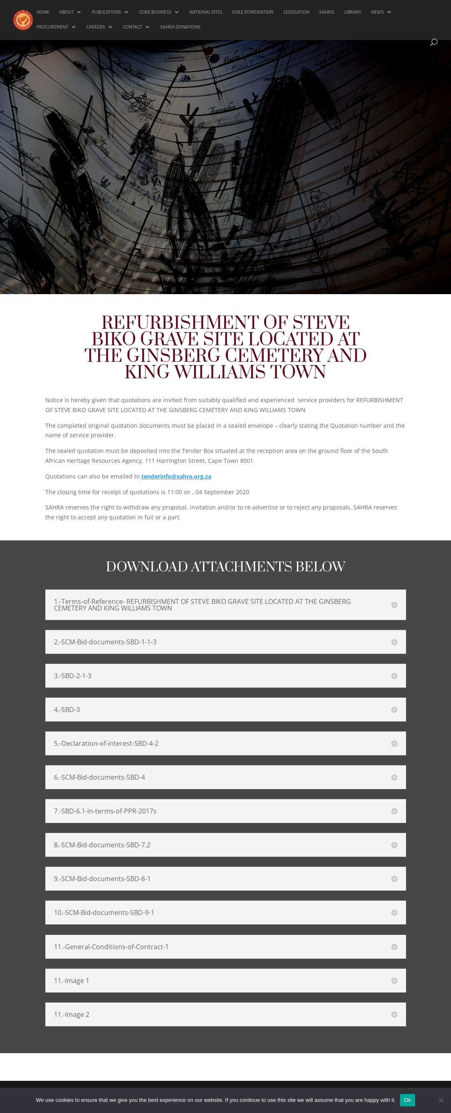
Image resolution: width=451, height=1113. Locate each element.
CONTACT (132, 26)
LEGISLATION (296, 11)
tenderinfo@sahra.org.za (176, 476)
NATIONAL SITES (205, 11)
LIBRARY (352, 11)
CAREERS (95, 26)
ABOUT (66, 11)
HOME (43, 11)
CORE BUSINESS (155, 11)
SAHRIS (326, 11)
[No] (441, 1100)
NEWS (377, 11)
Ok (407, 1100)
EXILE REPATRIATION (252, 11)
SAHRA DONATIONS (180, 26)
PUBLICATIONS (106, 11)
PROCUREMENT (52, 26)
